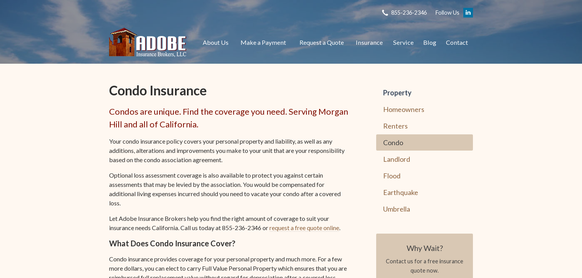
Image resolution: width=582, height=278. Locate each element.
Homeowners (403, 109)
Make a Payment (263, 42)
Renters (395, 126)
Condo (393, 142)
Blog (429, 42)
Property (397, 92)
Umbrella (396, 209)
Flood (391, 175)
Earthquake (400, 192)
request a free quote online (304, 227)
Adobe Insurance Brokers (147, 42)
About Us (216, 42)
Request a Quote (321, 42)
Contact (457, 42)
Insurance (369, 42)
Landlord (396, 159)
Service (403, 42)
